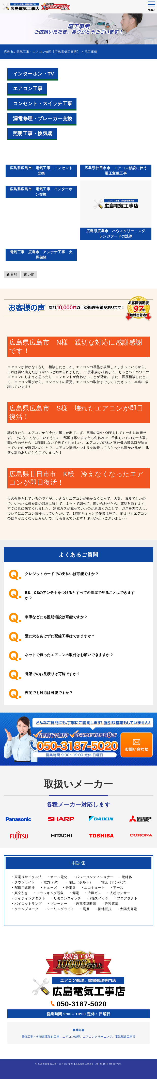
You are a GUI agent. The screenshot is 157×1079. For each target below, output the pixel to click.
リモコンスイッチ (67, 898)
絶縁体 (127, 877)
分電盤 (71, 888)
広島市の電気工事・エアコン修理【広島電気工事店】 (66, 1063)
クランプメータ (26, 909)
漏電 (75, 893)
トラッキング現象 (50, 893)
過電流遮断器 (86, 904)
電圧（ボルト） (81, 882)
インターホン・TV (33, 73)
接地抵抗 (105, 909)
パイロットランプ (28, 904)
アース (118, 888)
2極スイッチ (98, 898)
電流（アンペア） (115, 882)
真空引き (21, 893)
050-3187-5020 (79, 1004)
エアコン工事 (28, 88)
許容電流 (111, 904)
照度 (86, 909)
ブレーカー (59, 904)
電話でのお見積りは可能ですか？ (52, 674)
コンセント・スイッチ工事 (42, 103)
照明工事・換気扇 (33, 133)
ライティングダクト (29, 898)
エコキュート (94, 888)
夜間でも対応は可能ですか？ (49, 693)
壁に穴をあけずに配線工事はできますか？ (60, 636)
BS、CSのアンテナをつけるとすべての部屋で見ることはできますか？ (80, 595)
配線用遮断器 (24, 888)
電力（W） (51, 882)
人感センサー (120, 893)
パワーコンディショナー (95, 877)
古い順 (29, 274)
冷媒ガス (94, 893)
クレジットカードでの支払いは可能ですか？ (62, 574)
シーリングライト (60, 909)
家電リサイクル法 (28, 877)
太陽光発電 (128, 909)
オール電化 (59, 877)
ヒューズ (50, 888)
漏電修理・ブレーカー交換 (42, 118)
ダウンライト (24, 882)
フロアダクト (127, 898)
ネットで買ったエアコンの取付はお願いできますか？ (69, 655)
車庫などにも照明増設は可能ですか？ (56, 617)
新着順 (12, 274)
